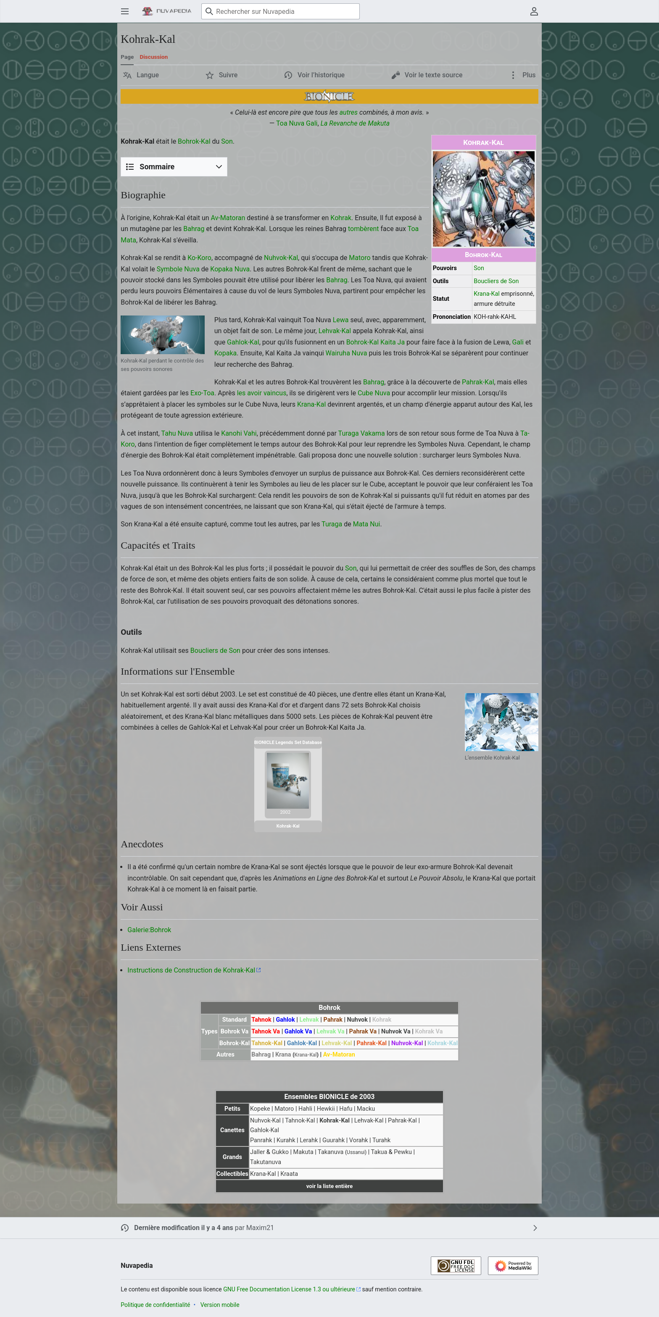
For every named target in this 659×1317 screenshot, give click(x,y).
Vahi (250, 433)
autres (349, 112)
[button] (141, 75)
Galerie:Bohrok (149, 930)
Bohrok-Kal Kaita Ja (375, 342)
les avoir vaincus (262, 393)
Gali (311, 123)
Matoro (359, 258)
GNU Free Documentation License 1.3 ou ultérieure (289, 1289)
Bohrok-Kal (483, 255)
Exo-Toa (202, 393)
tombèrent (363, 229)
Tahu (168, 433)
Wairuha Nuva (346, 353)
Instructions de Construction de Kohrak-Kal (191, 970)
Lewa (341, 320)
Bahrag (193, 229)
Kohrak (340, 218)
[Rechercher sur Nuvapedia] (280, 11)
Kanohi (231, 433)
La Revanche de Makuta (355, 123)
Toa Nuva (290, 123)
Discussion (154, 56)
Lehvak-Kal (335, 331)
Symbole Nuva (178, 269)
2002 (285, 812)
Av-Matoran (228, 218)
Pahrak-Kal (478, 382)
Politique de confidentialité (155, 1304)
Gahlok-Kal (243, 342)
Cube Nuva (374, 393)
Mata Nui (366, 524)
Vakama (373, 433)
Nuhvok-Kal (281, 258)
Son (479, 268)
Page (127, 56)
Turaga (348, 433)
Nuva (242, 269)
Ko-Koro (199, 258)
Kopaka (221, 269)
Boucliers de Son (496, 281)
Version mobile (220, 1304)
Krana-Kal (487, 293)
